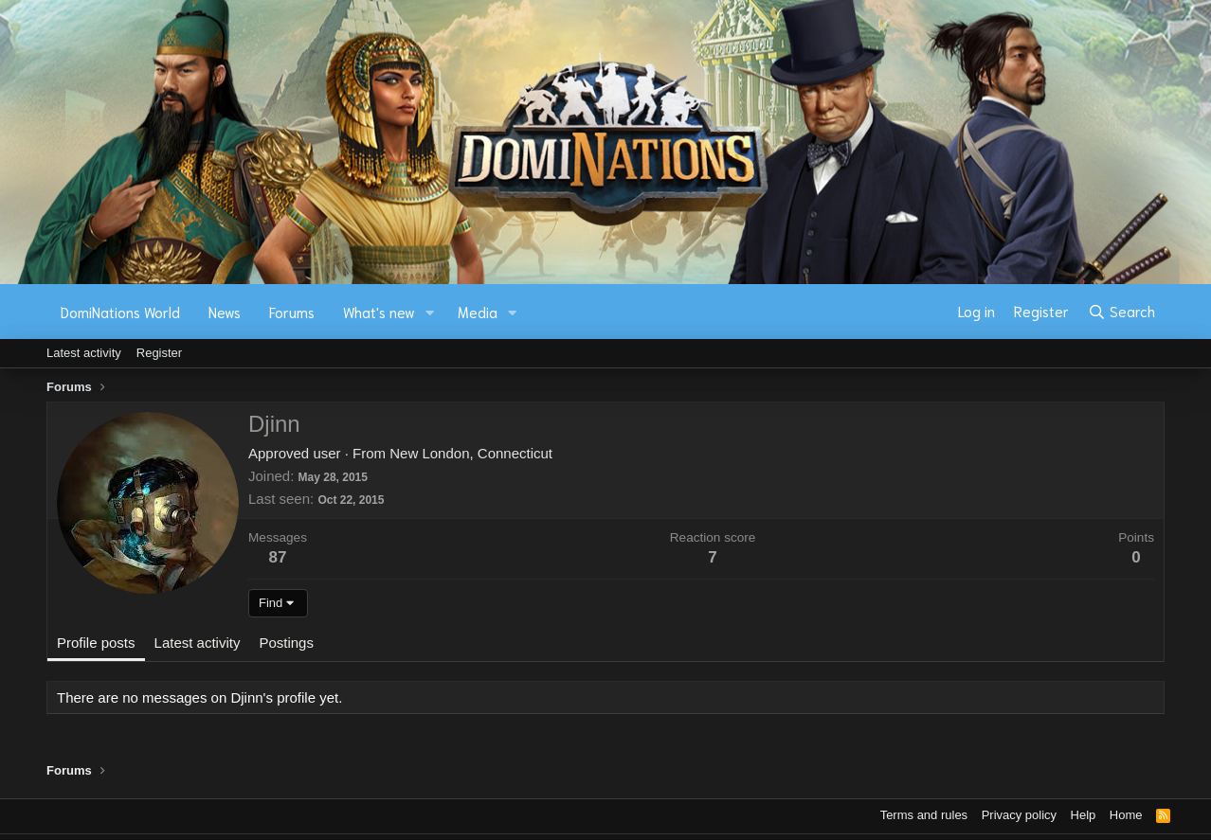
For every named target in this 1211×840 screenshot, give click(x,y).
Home (1126, 815)
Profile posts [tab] (96, 642)
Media (477, 311)
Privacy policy (1019, 815)
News (224, 311)
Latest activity (83, 353)
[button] (430, 312)
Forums (292, 311)
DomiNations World (120, 311)
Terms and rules (923, 815)
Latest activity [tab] (197, 642)
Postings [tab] (286, 642)
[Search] (1121, 311)
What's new (379, 311)
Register (159, 353)
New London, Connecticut (470, 453)
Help (1083, 815)
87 (278, 557)
